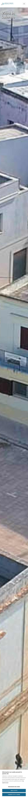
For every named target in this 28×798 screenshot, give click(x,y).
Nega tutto (14, 790)
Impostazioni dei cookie (14, 786)
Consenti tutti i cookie (14, 794)
